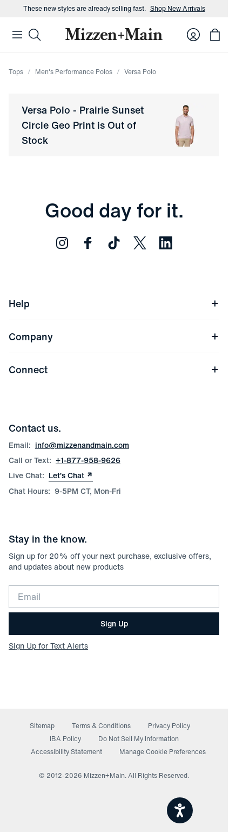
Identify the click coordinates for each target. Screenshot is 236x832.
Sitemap (42, 725)
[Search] (34, 34)
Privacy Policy (169, 725)
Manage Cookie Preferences (162, 751)
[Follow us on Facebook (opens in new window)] (88, 243)
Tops (16, 71)
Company (114, 336)
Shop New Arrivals (177, 8)
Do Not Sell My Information (138, 738)
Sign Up (114, 623)
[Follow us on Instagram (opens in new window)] (62, 243)
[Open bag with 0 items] (215, 34)
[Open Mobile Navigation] (17, 34)
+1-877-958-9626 (88, 460)
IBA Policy (65, 738)
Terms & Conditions (101, 725)
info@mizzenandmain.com (82, 445)
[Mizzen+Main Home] (114, 34)
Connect (114, 369)
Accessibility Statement (66, 751)
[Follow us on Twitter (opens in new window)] (140, 243)
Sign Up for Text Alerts (48, 645)
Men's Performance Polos (73, 71)
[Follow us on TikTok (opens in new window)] (114, 243)
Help (114, 303)
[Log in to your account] (193, 34)
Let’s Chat (71, 475)
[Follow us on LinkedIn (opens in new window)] (165, 243)
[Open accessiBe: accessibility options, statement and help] (180, 810)
